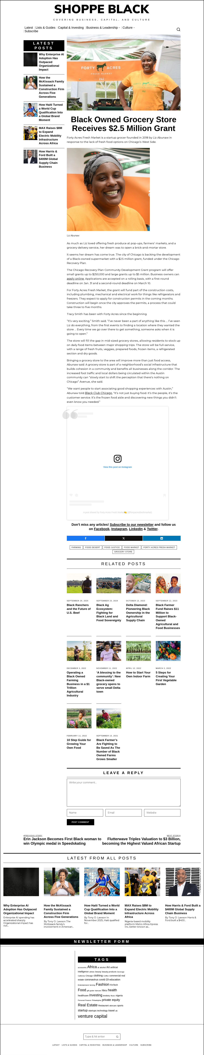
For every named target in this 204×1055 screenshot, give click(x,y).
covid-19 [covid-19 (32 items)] (104, 978)
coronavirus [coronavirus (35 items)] (91, 978)
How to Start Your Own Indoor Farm (138, 673)
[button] (117, 1036)
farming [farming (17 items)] (92, 984)
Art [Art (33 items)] (108, 966)
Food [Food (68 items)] (82, 989)
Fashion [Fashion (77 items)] (102, 983)
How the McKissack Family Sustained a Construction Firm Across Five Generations (51, 87)
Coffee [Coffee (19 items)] (106, 975)
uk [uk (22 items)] (116, 1010)
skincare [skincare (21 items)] (112, 1005)
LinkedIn (136, 528)
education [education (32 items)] (114, 978)
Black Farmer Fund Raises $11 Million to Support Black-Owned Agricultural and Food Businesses (168, 616)
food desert (91, 547)
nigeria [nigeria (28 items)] (119, 994)
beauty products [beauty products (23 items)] (109, 971)
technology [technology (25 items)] (102, 1010)
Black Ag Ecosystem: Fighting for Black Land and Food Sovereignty (108, 612)
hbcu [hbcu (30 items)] (104, 989)
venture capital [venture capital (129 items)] (92, 1015)
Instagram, (119, 528)
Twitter (152, 528)
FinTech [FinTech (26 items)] (114, 984)
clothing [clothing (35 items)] (98, 974)
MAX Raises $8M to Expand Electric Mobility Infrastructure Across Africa (50, 135)
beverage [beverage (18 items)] (120, 971)
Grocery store (123, 551)
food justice (112, 547)
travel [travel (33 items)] (111, 1009)
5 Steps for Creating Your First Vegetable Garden (166, 677)
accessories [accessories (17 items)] (82, 966)
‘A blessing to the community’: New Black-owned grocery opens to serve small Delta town (108, 681)
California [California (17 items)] (81, 975)
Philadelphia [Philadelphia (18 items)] (96, 999)
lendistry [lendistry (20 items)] (106, 995)
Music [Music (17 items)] (113, 995)
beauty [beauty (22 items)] (98, 971)
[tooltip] (86, 537)
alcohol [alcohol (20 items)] (103, 966)
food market (132, 547)
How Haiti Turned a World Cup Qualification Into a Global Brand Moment (51, 112)
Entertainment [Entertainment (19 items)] (83, 984)
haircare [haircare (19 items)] (98, 990)
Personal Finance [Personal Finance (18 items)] (84, 999)
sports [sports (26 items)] (120, 1005)
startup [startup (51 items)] (83, 1009)
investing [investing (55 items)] (95, 994)
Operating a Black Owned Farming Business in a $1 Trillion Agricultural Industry (78, 683)
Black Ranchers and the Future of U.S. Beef (79, 608)
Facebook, (102, 528)
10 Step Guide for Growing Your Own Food (79, 743)
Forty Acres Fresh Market (161, 547)
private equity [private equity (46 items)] (111, 999)
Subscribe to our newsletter (132, 524)
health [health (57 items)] (112, 989)
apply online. (75, 278)
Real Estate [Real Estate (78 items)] (88, 1004)
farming (74, 547)
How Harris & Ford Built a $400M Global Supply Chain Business (48, 159)
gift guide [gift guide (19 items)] (90, 990)
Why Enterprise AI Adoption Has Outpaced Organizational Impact (51, 62)
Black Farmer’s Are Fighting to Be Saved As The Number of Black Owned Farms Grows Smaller (108, 749)
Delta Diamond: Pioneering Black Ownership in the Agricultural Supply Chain (138, 612)
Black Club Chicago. (98, 392)
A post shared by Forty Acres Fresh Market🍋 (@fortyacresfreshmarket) (117, 511)
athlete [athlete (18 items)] (91, 971)
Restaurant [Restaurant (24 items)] (103, 1005)
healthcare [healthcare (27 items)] (83, 994)
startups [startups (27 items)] (92, 1010)
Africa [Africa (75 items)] (92, 966)
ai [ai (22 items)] (98, 966)
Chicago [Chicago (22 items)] (89, 975)
